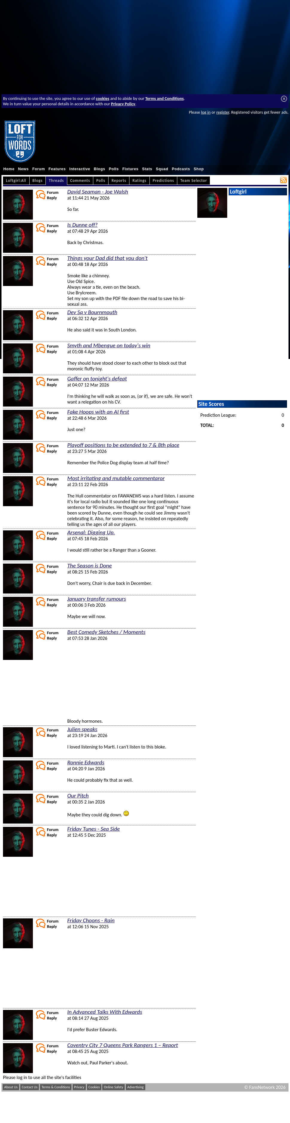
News (23, 169)
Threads (56, 180)
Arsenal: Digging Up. (91, 532)
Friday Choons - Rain (91, 920)
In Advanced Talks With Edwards (104, 1011)
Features (57, 169)
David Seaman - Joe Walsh (97, 191)
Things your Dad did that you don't (107, 258)
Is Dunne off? (82, 224)
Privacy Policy (123, 103)
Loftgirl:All (16, 180)
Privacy (79, 1087)
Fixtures (130, 169)
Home (9, 169)
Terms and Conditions (164, 98)
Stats (147, 169)
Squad (162, 169)
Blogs (99, 169)
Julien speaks (82, 729)
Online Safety (113, 1087)
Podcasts (181, 169)
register (222, 112)
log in (205, 112)
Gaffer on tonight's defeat (97, 378)
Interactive (79, 169)
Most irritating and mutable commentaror (116, 478)
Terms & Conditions (56, 1087)
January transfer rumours (96, 598)
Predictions (163, 180)
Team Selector (193, 180)
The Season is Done (89, 565)
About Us (11, 1087)
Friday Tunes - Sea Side (93, 828)
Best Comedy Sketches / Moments (106, 632)
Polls (114, 169)
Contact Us (30, 1087)
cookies (102, 98)
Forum (38, 169)
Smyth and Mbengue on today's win (108, 345)
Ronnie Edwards (85, 762)
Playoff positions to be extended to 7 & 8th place (123, 445)
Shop (199, 169)
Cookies (94, 1087)
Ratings (139, 180)
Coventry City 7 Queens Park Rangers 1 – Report (122, 1045)
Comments (80, 180)
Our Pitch (78, 795)
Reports (119, 180)
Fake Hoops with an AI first (98, 411)
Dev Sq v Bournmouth (92, 312)
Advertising (135, 1087)
